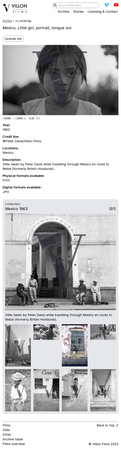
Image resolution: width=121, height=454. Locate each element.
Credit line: (11, 137)
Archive (7, 20)
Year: (7, 125)
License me (13, 39)
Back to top (107, 425)
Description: (12, 160)
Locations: (11, 148)
